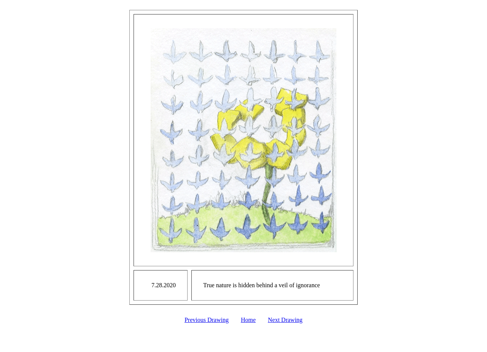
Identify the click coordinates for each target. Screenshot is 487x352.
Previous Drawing (207, 320)
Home (248, 320)
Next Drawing (285, 320)
